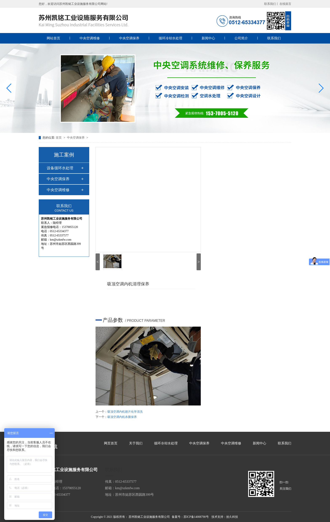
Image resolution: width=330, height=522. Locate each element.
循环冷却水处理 (170, 38)
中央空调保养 (129, 38)
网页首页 (110, 443)
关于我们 (135, 443)
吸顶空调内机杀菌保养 (122, 417)
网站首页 (53, 38)
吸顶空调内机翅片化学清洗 (125, 411)
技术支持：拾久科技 (225, 516)
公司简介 (241, 38)
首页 (59, 137)
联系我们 (274, 38)
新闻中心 (208, 38)
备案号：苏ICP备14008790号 (190, 516)
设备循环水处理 (60, 168)
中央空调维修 (90, 38)
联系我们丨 (271, 3)
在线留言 (285, 3)
